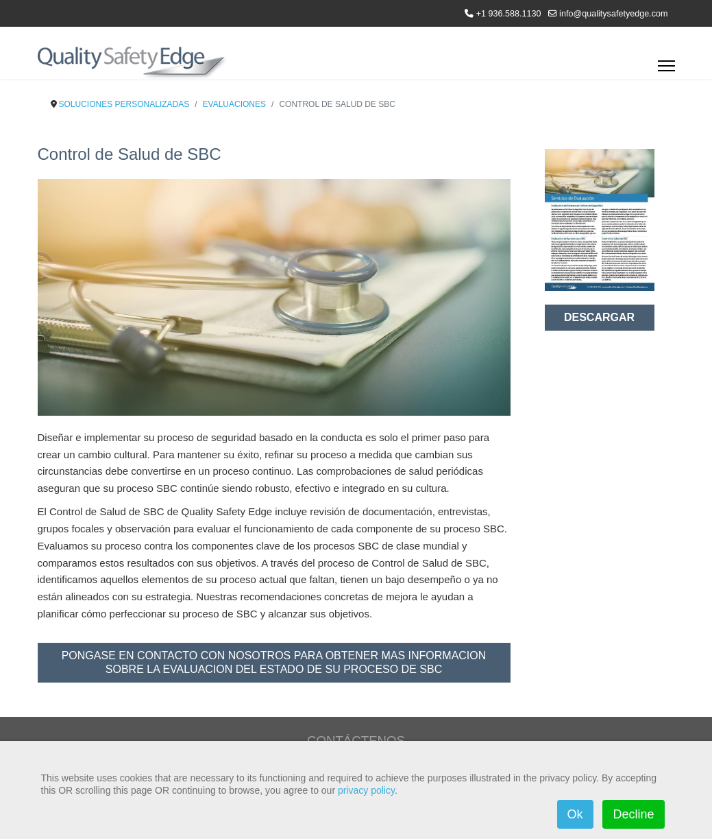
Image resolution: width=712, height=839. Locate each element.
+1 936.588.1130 (508, 14)
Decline (633, 814)
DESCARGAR (599, 317)
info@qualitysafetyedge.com (613, 14)
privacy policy (366, 790)
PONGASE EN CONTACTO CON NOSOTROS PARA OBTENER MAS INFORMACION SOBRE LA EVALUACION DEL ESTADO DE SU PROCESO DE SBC (274, 662)
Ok (575, 814)
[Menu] (666, 70)
